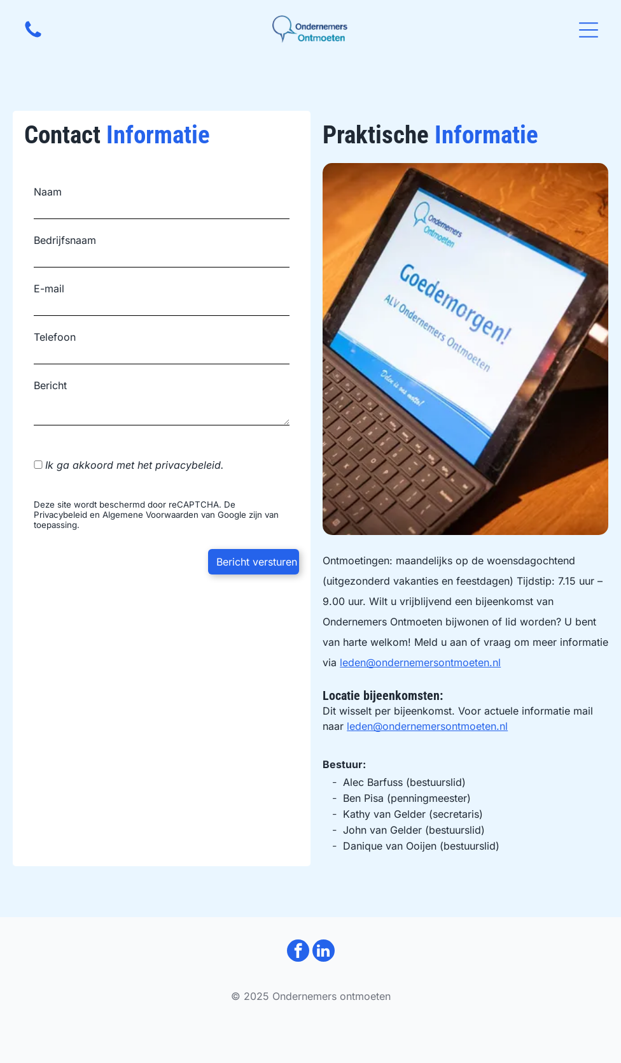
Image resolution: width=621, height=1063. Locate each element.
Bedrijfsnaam (65, 240)
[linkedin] (323, 952)
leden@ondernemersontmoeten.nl (420, 662)
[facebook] (298, 952)
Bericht (50, 385)
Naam (48, 191)
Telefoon (55, 337)
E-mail (49, 288)
